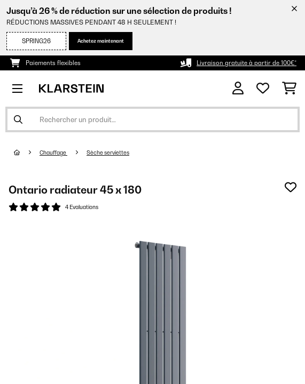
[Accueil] (27, 152)
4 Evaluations (81, 207)
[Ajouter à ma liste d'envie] (290, 187)
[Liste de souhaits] (262, 88)
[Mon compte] (238, 88)
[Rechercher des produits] (152, 119)
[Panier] (289, 88)
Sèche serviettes (108, 152)
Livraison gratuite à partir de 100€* (246, 63)
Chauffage (53, 152)
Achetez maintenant (100, 41)
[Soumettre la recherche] (18, 119)
